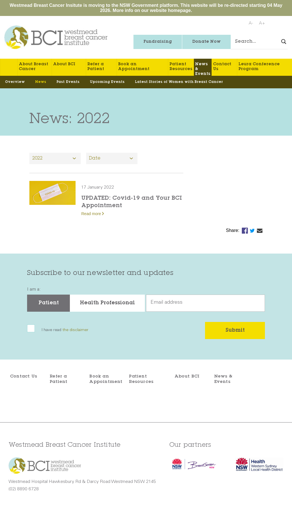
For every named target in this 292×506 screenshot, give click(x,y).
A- (251, 23)
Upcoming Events (107, 82)
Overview (15, 82)
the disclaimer (75, 330)
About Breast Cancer (33, 66)
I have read (65, 330)
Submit (235, 330)
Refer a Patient (95, 66)
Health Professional (107, 303)
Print (282, 23)
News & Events (202, 69)
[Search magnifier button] (284, 42)
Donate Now (206, 42)
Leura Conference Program (259, 66)
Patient (48, 303)
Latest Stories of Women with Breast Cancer (179, 82)
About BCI (64, 64)
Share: (233, 230)
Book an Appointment (133, 66)
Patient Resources (180, 66)
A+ (262, 23)
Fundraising (157, 42)
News (40, 82)
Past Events (68, 82)
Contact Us (222, 66)
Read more (91, 213)
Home (8, 67)
